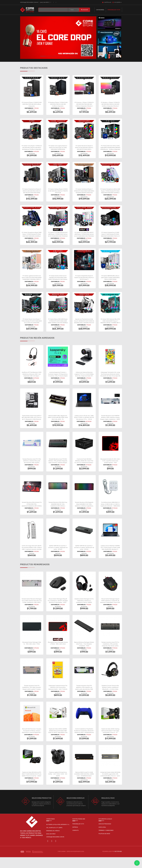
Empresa (75, 838)
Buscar (84, 9)
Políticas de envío (104, 844)
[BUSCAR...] (53, 10)
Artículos (106, 2)
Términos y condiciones (106, 841)
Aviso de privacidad (105, 834)
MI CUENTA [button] (117, 2)
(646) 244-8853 (50, 844)
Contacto (75, 841)
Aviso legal (102, 838)
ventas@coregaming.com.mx (29, 2)
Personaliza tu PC (114, 9)
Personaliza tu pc (78, 834)
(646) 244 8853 (44, 2)
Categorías (100, 9)
